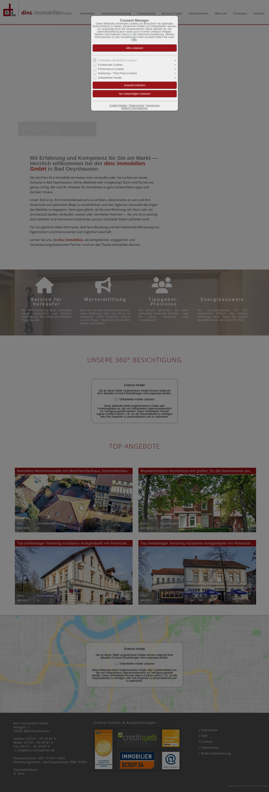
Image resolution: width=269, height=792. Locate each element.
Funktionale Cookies (110, 64)
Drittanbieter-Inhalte (110, 77)
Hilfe (134, 39)
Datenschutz (136, 105)
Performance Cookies (111, 69)
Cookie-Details (118, 105)
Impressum (153, 105)
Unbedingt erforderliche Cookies (117, 60)
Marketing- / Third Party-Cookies (117, 73)
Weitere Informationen (134, 108)
